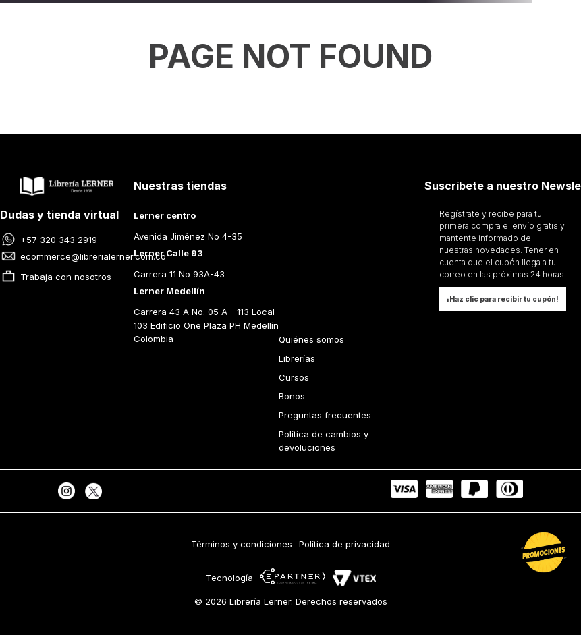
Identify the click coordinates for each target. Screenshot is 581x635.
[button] (502, 299)
